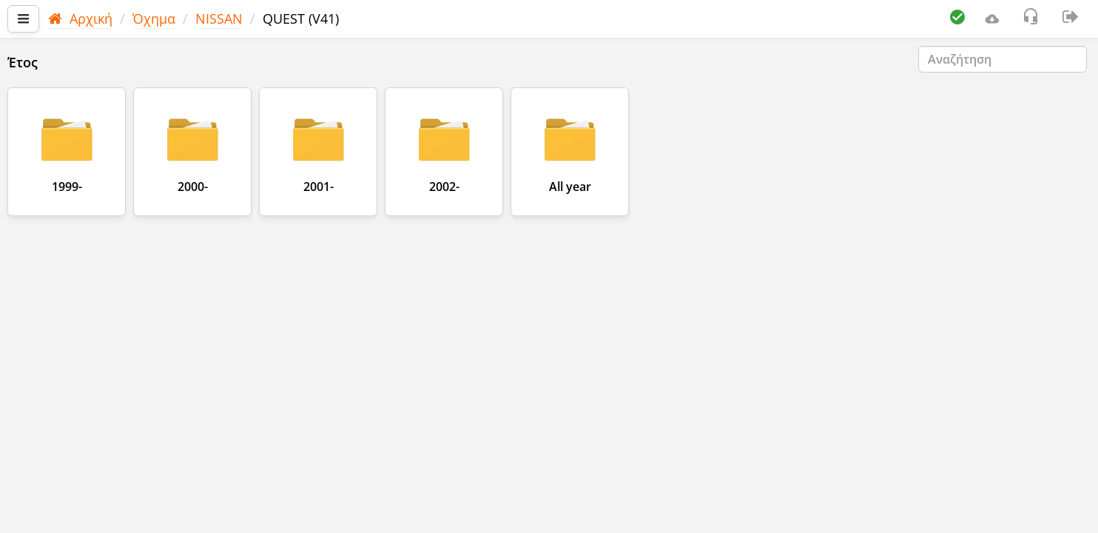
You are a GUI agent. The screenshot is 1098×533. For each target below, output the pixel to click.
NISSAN (219, 18)
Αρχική (80, 18)
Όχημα (153, 18)
